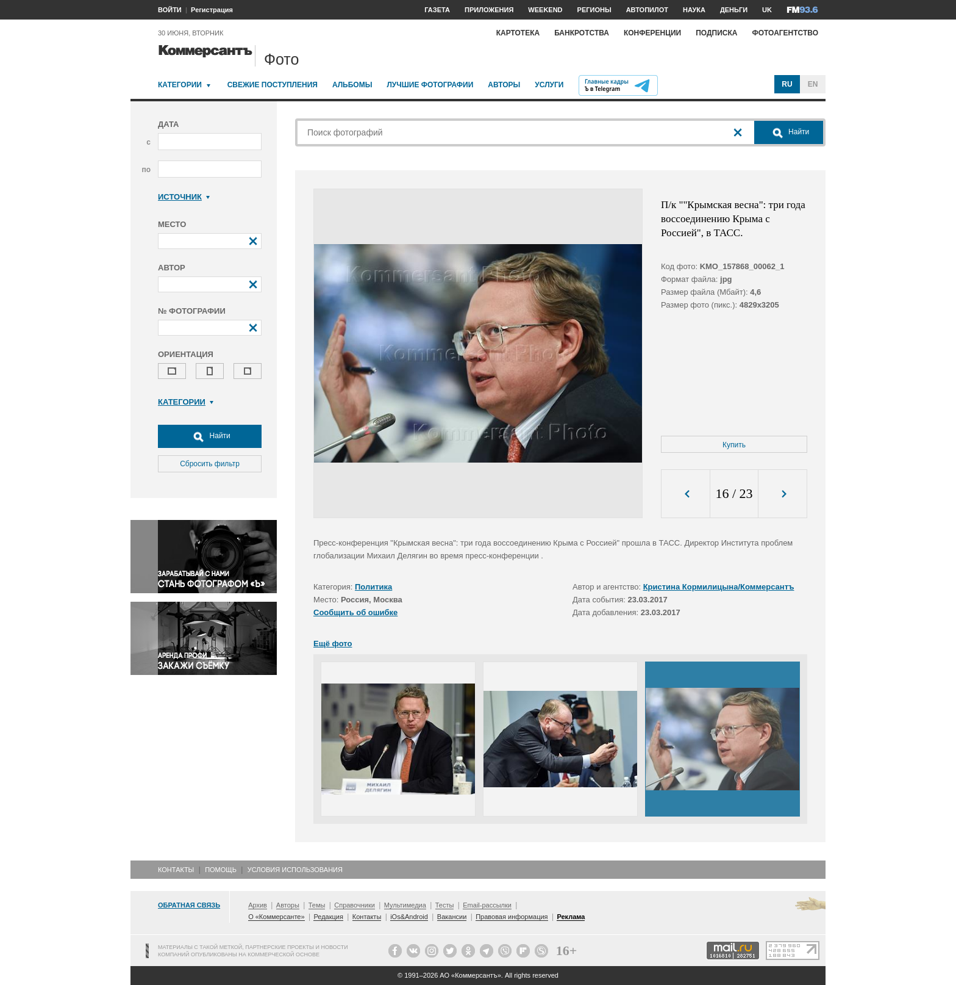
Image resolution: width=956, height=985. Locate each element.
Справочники (354, 905)
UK (767, 9)
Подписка (716, 33)
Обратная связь (189, 905)
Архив (257, 905)
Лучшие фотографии (430, 85)
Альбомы (352, 85)
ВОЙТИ (170, 9)
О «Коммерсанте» (276, 916)
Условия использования (295, 869)
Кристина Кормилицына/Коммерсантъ (718, 586)
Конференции (652, 33)
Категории (180, 85)
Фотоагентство (785, 33)
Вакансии (452, 916)
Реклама (571, 916)
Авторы (504, 85)
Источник (184, 196)
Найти (209, 436)
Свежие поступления (272, 85)
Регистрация (212, 9)
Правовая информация (512, 916)
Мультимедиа (405, 905)
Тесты (444, 905)
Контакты (176, 869)
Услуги (549, 85)
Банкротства (581, 33)
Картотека (518, 33)
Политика (373, 586)
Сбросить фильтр (210, 464)
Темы (317, 905)
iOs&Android (409, 916)
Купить (734, 445)
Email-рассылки (487, 905)
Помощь (221, 869)
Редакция (328, 916)
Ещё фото (332, 643)
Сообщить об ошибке (355, 612)
